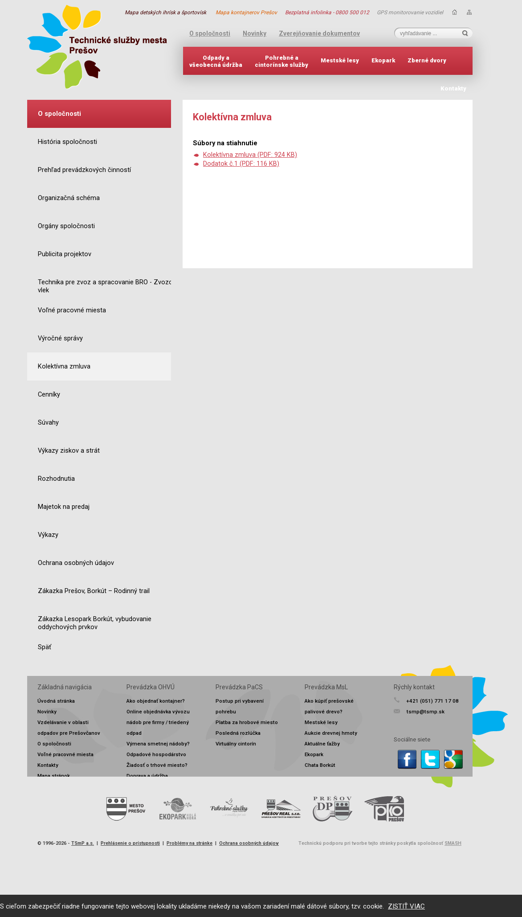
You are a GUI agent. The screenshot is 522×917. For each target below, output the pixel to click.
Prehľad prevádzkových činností (84, 170)
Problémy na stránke (189, 843)
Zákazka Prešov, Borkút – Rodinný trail (94, 591)
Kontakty (453, 88)
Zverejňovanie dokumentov (319, 33)
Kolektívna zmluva (64, 366)
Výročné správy (60, 338)
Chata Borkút (320, 765)
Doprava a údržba (147, 776)
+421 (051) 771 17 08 (432, 701)
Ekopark (383, 60)
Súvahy (48, 422)
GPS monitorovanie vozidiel (410, 12)
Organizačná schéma (69, 198)
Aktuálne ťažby (322, 744)
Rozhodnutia (56, 479)
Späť (44, 647)
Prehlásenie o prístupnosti (130, 843)
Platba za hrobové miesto (247, 722)
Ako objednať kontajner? (155, 701)
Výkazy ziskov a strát (69, 450)
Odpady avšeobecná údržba (215, 61)
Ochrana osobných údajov (76, 563)
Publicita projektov (64, 254)
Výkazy (48, 535)
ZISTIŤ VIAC (406, 906)
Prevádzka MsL (326, 687)
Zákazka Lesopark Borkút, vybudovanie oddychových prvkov (94, 623)
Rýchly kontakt (414, 687)
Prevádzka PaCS (239, 687)
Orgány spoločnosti (66, 226)
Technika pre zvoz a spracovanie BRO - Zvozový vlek (108, 286)
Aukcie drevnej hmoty (331, 733)
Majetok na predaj (64, 507)
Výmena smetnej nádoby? (158, 744)
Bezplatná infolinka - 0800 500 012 (327, 12)
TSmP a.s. (82, 843)
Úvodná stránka (56, 701)
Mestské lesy (340, 60)
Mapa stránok (53, 776)
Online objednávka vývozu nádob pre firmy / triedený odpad (158, 722)
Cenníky (49, 394)
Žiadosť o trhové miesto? (157, 765)
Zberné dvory (427, 60)
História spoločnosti (67, 142)
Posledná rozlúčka (238, 733)
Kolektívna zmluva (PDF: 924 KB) (250, 155)
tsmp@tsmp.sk (426, 711)
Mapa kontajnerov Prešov (246, 12)
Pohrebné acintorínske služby (281, 61)
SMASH (453, 843)
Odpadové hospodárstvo (156, 754)
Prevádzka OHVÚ (150, 687)
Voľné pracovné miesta (72, 310)
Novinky (254, 33)
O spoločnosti (209, 33)
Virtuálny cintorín (236, 744)
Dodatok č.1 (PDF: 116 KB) (241, 164)
